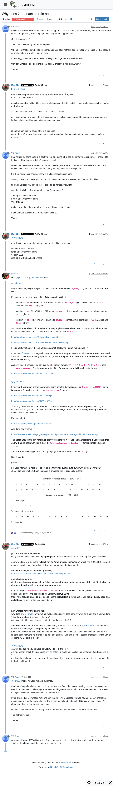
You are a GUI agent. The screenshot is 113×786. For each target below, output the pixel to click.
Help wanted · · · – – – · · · (23, 19)
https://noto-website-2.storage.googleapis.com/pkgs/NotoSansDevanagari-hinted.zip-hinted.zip (54, 434)
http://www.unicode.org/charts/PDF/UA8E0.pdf (32, 401)
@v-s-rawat (22, 277)
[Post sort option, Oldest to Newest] (91, 19)
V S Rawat (15, 27)
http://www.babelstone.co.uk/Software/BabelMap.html (35, 337)
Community (28, 4)
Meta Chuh (16, 85)
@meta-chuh (35, 277)
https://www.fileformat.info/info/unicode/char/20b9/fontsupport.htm (41, 573)
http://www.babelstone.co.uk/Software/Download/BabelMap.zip (39, 342)
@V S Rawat (41, 85)
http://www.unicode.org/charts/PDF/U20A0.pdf (32, 373)
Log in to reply (102, 19)
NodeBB (54, 767)
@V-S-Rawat (19, 89)
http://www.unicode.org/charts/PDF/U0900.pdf (32, 395)
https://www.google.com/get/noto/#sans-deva (31, 423)
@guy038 (40, 544)
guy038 (14, 274)
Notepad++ (66, 762)
